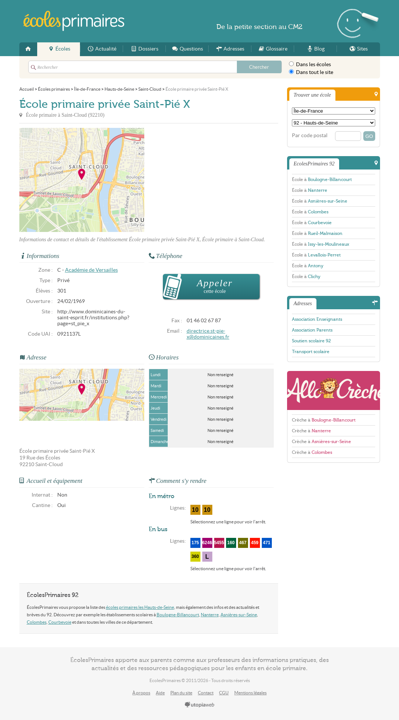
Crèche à (323, 420)
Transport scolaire (310, 351)
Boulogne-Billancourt (178, 614)
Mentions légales (250, 692)
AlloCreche (333, 390)
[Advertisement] (211, 180)
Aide (160, 692)
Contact (205, 692)
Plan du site (181, 692)
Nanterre (210, 614)
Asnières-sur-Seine (239, 614)
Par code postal (310, 135)
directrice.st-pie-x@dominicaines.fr (208, 334)
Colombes (36, 622)
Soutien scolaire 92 (311, 340)
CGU (224, 692)
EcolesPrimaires (74, 21)
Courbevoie (59, 622)
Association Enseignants (317, 319)
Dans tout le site (311, 72)
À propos (141, 692)
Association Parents (312, 330)
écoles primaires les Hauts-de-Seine (140, 607)
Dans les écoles (310, 64)
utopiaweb (199, 705)
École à (322, 179)
